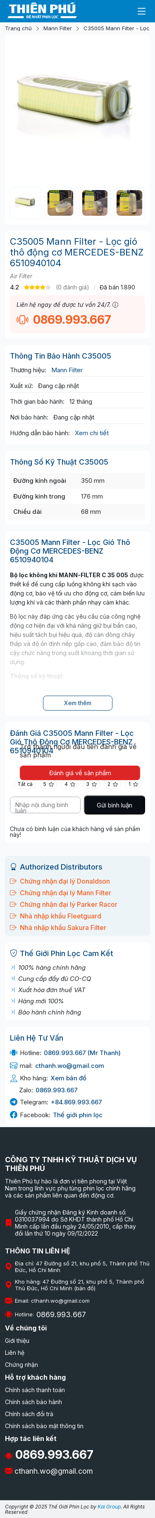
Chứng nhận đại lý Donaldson (60, 881)
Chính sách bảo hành (33, 1401)
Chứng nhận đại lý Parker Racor (63, 904)
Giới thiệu (17, 1340)
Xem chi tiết (92, 433)
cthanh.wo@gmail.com (69, 1066)
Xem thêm (77, 702)
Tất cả (25, 784)
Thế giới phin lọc (78, 1115)
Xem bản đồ (68, 1078)
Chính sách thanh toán (35, 1389)
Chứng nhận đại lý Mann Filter (60, 892)
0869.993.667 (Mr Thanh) (82, 1053)
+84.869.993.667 (76, 1102)
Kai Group (109, 1507)
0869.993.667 (64, 320)
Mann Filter (57, 28)
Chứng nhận (21, 1364)
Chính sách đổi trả (29, 1413)
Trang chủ (18, 28)
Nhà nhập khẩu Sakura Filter (58, 927)
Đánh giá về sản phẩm (80, 773)
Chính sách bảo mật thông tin (44, 1425)
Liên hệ (14, 1352)
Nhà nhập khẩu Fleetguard (55, 916)
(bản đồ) (84, 1288)
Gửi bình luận (114, 805)
